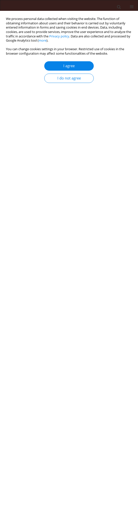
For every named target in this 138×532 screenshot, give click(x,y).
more (42, 40)
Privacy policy (59, 36)
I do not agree (69, 78)
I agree (69, 65)
